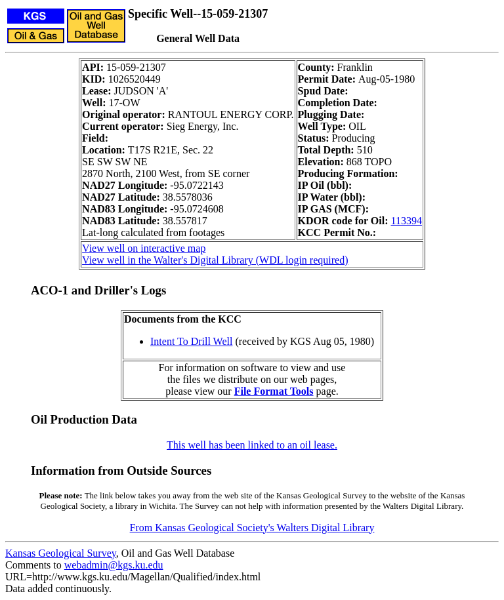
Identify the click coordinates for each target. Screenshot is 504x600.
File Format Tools (274, 391)
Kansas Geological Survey (60, 553)
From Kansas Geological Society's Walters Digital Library (252, 527)
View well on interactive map (143, 248)
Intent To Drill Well (191, 341)
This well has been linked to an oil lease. (252, 444)
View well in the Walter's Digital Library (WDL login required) (215, 260)
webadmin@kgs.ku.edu (113, 564)
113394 (406, 220)
